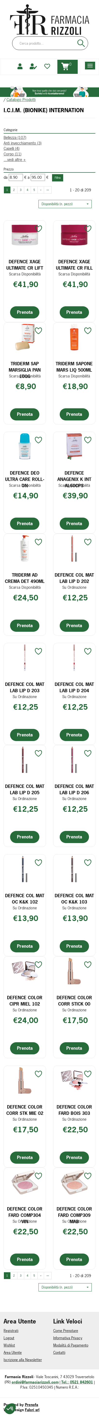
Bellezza (15, 137)
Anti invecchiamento (22, 143)
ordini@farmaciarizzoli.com (35, 1382)
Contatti (59, 1352)
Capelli (11, 148)
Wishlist (9, 1345)
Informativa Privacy (67, 1337)
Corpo (12, 154)
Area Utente (13, 1352)
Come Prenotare (65, 1330)
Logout (9, 1337)
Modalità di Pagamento (70, 1345)
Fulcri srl (32, 1409)
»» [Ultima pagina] (47, 190)
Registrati (11, 1330)
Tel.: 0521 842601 (77, 1382)
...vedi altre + (15, 159)
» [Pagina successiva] (40, 190)
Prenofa (31, 1404)
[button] (65, 204)
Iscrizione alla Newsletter (23, 1359)
